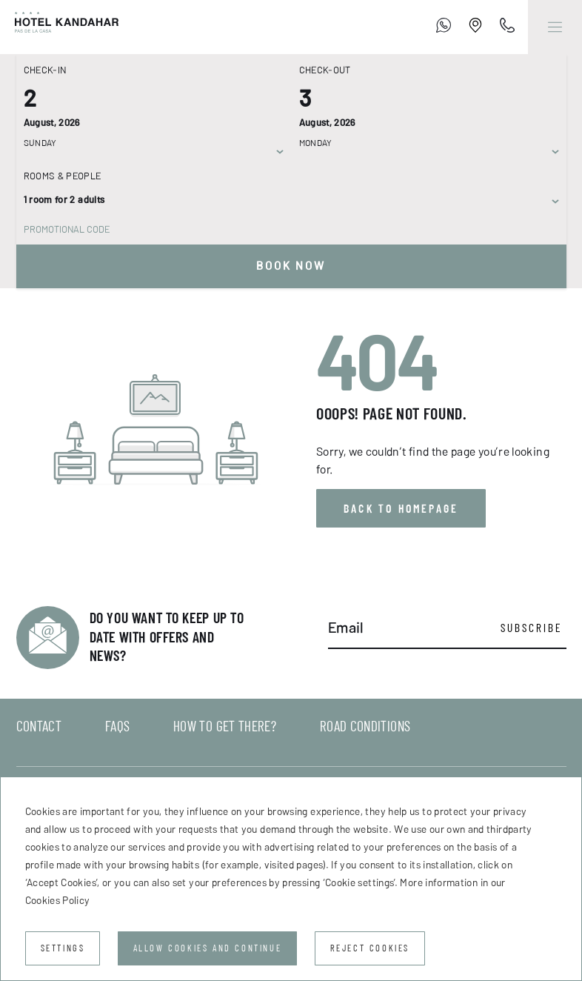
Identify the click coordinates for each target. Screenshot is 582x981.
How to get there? (224, 726)
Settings (63, 948)
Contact (39, 726)
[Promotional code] (284, 230)
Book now (291, 266)
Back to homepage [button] (401, 508)
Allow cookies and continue (207, 948)
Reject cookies (369, 948)
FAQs (117, 726)
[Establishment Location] (475, 27)
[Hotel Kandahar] (59, 27)
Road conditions (365, 726)
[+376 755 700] (443, 27)
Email (346, 627)
